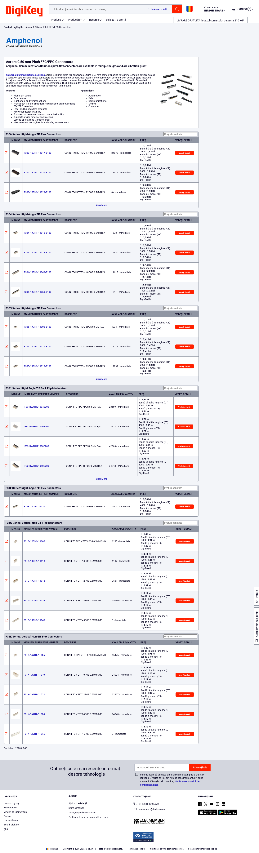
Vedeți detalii (184, 153)
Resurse (94, 19)
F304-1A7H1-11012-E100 (37, 252)
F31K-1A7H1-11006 (34, 655)
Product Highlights (13, 27)
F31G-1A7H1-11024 (34, 600)
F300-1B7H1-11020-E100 (37, 172)
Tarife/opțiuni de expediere (82, 812)
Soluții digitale (11, 824)
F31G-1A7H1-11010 (34, 561)
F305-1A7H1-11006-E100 (37, 327)
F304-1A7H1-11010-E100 (37, 233)
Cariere (7, 816)
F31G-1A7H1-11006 (34, 541)
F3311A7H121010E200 (37, 466)
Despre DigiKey (11, 803)
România (52, 849)
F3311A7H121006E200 (37, 426)
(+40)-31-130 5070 (146, 804)
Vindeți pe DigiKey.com (16, 812)
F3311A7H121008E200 (37, 446)
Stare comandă (76, 808)
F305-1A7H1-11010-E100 (37, 346)
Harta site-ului (11, 820)
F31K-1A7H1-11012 (34, 694)
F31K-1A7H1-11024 (34, 714)
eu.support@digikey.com (149, 809)
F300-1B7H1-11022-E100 (37, 192)
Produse (56, 19)
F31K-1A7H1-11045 (34, 734)
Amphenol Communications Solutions (25, 75)
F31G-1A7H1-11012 (34, 581)
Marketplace (10, 807)
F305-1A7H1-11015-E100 (37, 366)
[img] (24, 11)
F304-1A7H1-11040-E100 (37, 272)
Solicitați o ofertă (116, 19)
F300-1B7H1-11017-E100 (37, 153)
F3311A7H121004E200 (37, 407)
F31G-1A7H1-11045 (34, 620)
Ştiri (6, 829)
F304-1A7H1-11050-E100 (37, 292)
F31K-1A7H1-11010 (34, 674)
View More (101, 205)
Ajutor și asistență (78, 803)
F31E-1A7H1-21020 (34, 506)
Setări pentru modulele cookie (202, 849)
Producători (75, 19)
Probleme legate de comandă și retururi (89, 817)
